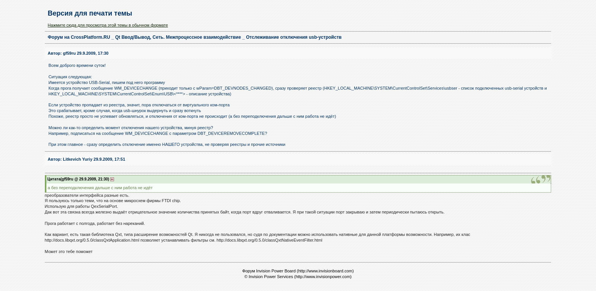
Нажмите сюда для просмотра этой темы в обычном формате (108, 25)
